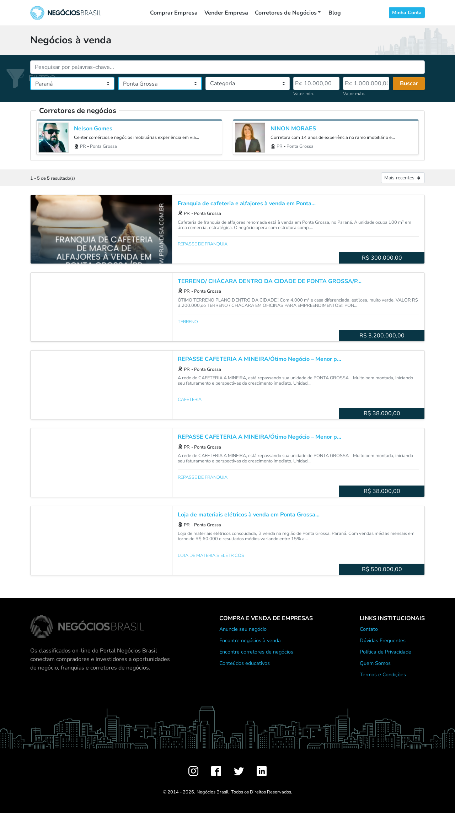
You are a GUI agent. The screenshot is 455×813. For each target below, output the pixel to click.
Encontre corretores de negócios (256, 651)
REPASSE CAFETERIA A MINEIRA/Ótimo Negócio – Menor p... (259, 359)
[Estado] (72, 83)
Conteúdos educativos (244, 663)
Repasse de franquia (203, 244)
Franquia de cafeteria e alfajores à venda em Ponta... (247, 203)
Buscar (409, 83)
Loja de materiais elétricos (211, 555)
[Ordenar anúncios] (403, 177)
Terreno (188, 322)
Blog (334, 12)
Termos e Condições (383, 674)
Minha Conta (407, 12)
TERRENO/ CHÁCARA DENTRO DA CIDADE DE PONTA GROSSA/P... (270, 281)
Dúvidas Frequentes (383, 640)
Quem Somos (375, 663)
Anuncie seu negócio (243, 629)
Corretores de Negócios (286, 12)
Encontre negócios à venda (250, 640)
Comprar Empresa (174, 12)
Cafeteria (190, 399)
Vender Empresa (226, 12)
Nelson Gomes (93, 128)
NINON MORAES (293, 128)
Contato (369, 629)
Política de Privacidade (385, 651)
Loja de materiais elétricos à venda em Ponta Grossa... (249, 514)
